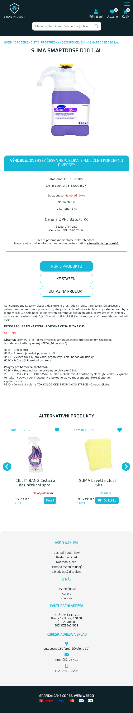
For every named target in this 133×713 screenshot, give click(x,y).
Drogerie (21, 42)
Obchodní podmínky (66, 552)
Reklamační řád (66, 557)
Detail (50, 500)
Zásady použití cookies (66, 571)
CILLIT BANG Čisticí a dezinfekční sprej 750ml (35, 485)
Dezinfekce (70, 42)
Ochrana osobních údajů (66, 567)
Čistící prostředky (45, 42)
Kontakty (66, 598)
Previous (5, 464)
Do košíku (107, 500)
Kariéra (66, 593)
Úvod (8, 42)
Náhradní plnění (66, 562)
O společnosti (67, 589)
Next (124, 464)
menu (127, 4)
